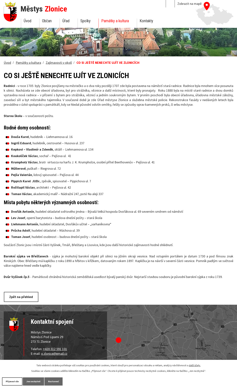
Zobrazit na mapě (189, 3)
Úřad (65, 21)
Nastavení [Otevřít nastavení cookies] (68, 381)
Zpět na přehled (23, 296)
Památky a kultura (115, 21)
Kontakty (146, 21)
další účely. (195, 365)
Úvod (27, 21)
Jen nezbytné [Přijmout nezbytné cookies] (42, 381)
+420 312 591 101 (55, 348)
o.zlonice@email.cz (54, 353)
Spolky (85, 21)
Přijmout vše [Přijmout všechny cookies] (15, 381)
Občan (47, 21)
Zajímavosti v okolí (59, 62)
